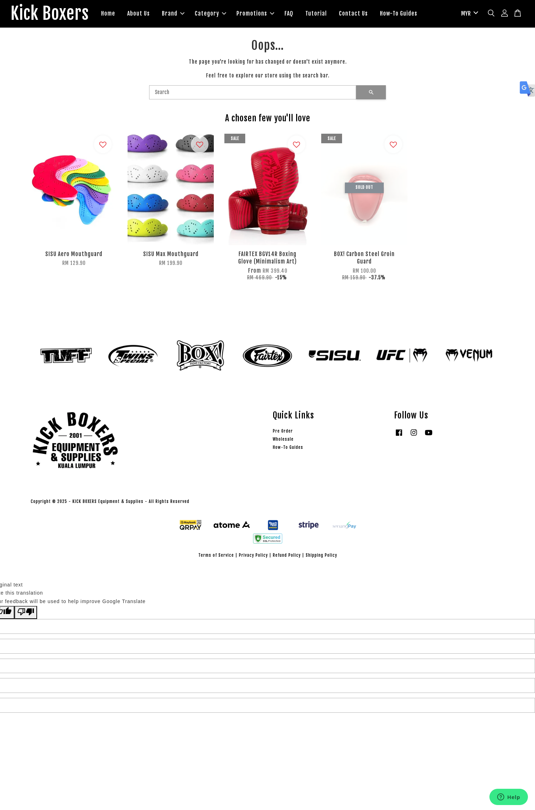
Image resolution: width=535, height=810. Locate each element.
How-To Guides (398, 13)
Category (210, 13)
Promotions (255, 13)
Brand (173, 13)
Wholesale (283, 439)
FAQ (288, 13)
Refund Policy (287, 555)
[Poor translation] (25, 612)
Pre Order (283, 431)
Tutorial (316, 13)
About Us (138, 13)
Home (108, 13)
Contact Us (353, 13)
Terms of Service (216, 555)
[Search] (252, 92)
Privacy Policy (253, 555)
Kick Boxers (50, 14)
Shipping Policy (321, 555)
